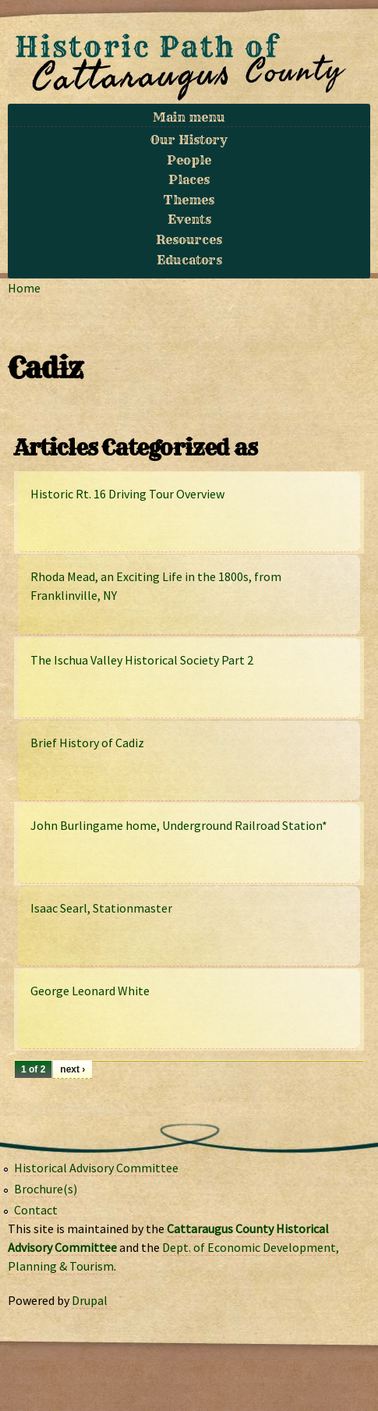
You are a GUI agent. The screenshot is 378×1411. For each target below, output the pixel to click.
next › (72, 1069)
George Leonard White (90, 990)
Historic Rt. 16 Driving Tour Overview (127, 494)
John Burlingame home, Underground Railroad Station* (178, 825)
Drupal (90, 1300)
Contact (36, 1210)
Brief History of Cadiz (87, 742)
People (189, 160)
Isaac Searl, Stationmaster (101, 908)
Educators (189, 260)
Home (24, 288)
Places (189, 179)
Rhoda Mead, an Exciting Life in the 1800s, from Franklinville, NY (155, 586)
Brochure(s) (45, 1189)
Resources (189, 239)
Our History (189, 139)
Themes (189, 199)
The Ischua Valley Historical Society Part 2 (141, 660)
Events (189, 219)
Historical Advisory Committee (96, 1167)
